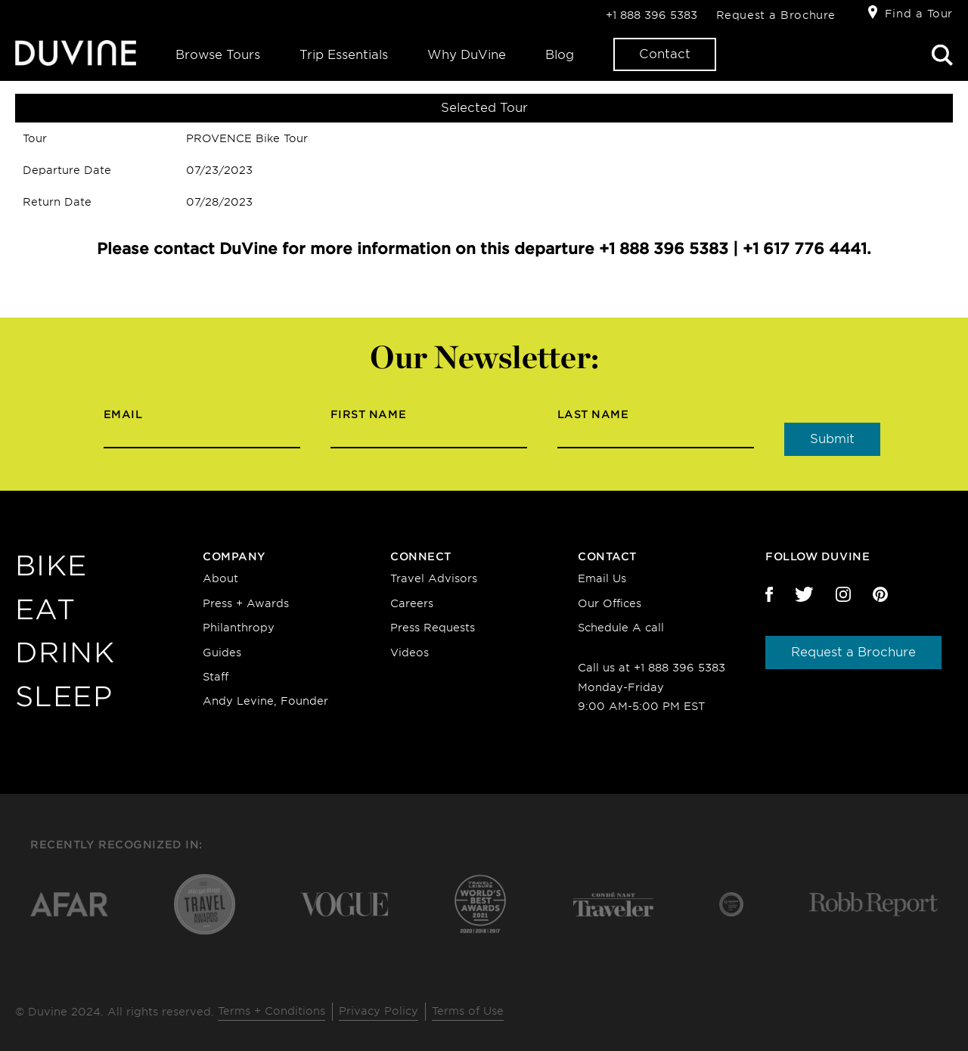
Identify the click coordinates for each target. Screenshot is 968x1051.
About (220, 578)
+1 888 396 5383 (651, 15)
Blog (559, 55)
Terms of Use (468, 1011)
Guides (222, 652)
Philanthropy (239, 628)
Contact (664, 54)
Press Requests (432, 628)
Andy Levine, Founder (265, 701)
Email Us (602, 578)
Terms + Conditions (271, 1011)
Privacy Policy (378, 1011)
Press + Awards (246, 603)
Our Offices (609, 603)
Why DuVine (466, 55)
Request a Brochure (776, 15)
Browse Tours (217, 55)
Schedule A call (621, 628)
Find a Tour (919, 14)
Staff (215, 677)
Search (942, 55)
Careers (411, 603)
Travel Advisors (433, 578)
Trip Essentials (343, 55)
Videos (409, 652)
